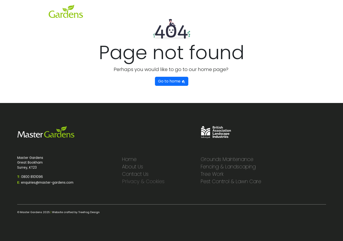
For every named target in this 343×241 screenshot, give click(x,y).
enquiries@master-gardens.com (45, 185)
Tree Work (212, 176)
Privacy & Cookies (143, 183)
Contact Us (135, 176)
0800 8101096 (30, 179)
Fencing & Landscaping (228, 169)
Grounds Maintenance (227, 161)
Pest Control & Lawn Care (231, 183)
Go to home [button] (171, 81)
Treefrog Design (89, 212)
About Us (132, 169)
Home (129, 161)
